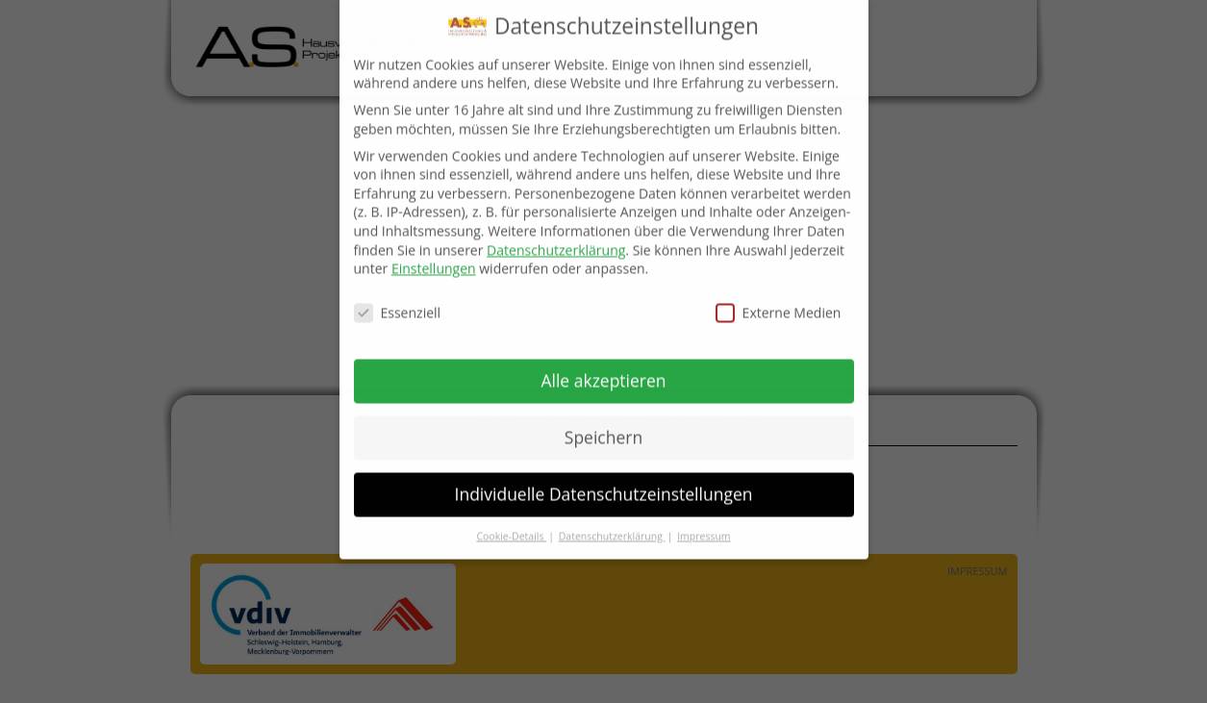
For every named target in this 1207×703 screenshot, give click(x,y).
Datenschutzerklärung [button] (612, 526)
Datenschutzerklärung (556, 240)
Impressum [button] (703, 526)
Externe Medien (779, 303)
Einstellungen (433, 259)
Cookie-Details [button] (511, 526)
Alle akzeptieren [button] (603, 371)
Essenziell (397, 303)
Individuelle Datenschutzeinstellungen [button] (604, 484)
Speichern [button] (603, 427)
